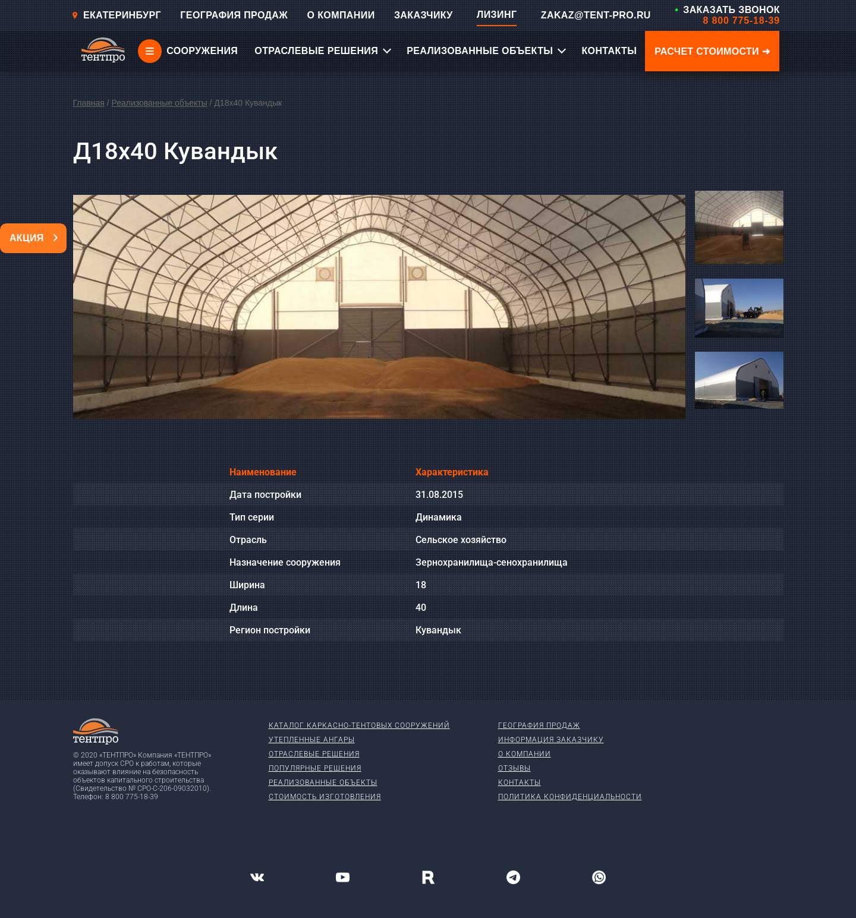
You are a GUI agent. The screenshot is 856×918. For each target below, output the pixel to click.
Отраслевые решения (314, 754)
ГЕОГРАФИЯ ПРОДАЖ (234, 15)
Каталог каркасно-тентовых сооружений (359, 725)
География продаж (539, 725)
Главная (89, 103)
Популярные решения (315, 768)
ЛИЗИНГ (497, 15)
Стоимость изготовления (325, 797)
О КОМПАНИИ (341, 15)
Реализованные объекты (159, 103)
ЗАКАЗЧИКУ (423, 15)
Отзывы (514, 768)
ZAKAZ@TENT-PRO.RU (596, 15)
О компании (524, 754)
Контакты (519, 782)
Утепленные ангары (312, 740)
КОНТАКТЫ (609, 51)
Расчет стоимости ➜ (712, 51)
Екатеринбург (116, 15)
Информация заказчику (551, 740)
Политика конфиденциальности (570, 797)
